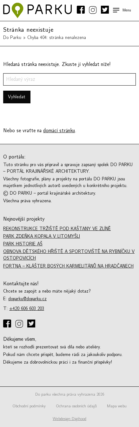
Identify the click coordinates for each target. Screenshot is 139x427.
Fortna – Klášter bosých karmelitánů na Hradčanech (68, 266)
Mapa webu (117, 406)
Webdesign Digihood (69, 419)
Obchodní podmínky (29, 406)
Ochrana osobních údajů (76, 406)
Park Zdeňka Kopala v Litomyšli (41, 236)
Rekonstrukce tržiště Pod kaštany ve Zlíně (57, 228)
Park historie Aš (23, 244)
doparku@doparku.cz (27, 298)
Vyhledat (16, 97)
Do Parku (12, 37)
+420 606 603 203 (26, 308)
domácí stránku (59, 130)
